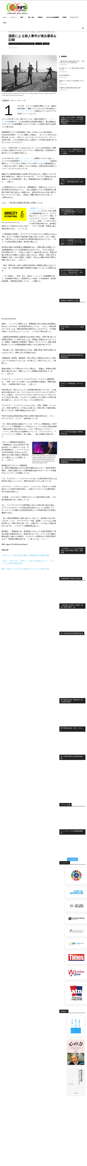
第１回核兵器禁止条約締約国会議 (72, 757)
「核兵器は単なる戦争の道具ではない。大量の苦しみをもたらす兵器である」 (71, 61)
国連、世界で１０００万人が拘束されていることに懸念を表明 (25, 569)
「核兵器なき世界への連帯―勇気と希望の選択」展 (72, 606)
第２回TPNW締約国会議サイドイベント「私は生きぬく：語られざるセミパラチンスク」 (72, 272)
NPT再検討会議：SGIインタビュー (72, 729)
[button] (82, 28)
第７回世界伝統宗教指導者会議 (72, 633)
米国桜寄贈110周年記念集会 (71, 579)
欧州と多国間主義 (64, 75)
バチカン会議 (65, 805)
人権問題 (46, 44)
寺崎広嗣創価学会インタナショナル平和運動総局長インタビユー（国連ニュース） (72, 212)
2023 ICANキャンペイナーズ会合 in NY (72, 328)
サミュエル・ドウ (27, 158)
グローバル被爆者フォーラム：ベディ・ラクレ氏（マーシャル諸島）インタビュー (72, 242)
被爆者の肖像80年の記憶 (69, 300)
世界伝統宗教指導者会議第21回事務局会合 (72, 356)
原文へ (44, 539)
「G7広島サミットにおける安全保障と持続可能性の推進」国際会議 (72, 550)
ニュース (38, 44)
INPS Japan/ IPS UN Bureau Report (19, 32)
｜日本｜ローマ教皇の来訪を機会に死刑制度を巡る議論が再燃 (25, 555)
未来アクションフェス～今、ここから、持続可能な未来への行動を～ (72, 181)
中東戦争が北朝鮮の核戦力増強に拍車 (70, 88)
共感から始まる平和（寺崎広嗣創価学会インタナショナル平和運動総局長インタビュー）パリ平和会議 (72, 120)
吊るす (25, 114)
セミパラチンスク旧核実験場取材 (72, 832)
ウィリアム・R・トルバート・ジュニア (35, 161)
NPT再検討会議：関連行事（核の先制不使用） (72, 701)
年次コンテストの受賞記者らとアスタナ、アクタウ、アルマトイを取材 (72, 151)
